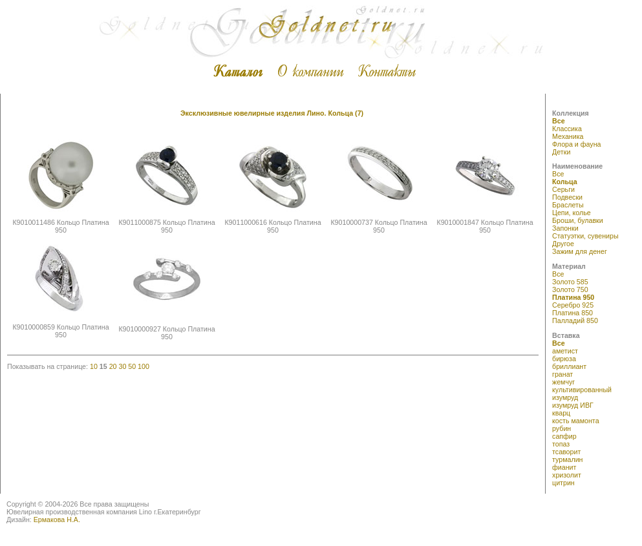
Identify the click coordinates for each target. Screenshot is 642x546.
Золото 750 (570, 289)
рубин (561, 428)
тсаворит (566, 452)
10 (94, 366)
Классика (567, 128)
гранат (562, 374)
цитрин (563, 483)
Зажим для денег (579, 251)
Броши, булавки (577, 220)
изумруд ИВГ (573, 405)
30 (122, 366)
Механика (567, 136)
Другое (563, 243)
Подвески (567, 197)
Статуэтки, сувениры (585, 236)
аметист (565, 351)
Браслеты (568, 205)
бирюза (564, 358)
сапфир (564, 436)
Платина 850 (572, 313)
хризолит (566, 475)
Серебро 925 (573, 305)
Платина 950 (573, 297)
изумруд (565, 397)
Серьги (563, 189)
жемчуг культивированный (582, 386)
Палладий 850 (575, 320)
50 (132, 366)
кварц (561, 413)
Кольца (564, 181)
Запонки (565, 228)
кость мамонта (575, 421)
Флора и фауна (576, 144)
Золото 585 (570, 282)
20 (113, 366)
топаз (561, 444)
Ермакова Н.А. (57, 519)
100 (143, 366)
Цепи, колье (571, 212)
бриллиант (569, 366)
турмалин (567, 459)
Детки (561, 152)
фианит (564, 467)
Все (558, 121)
